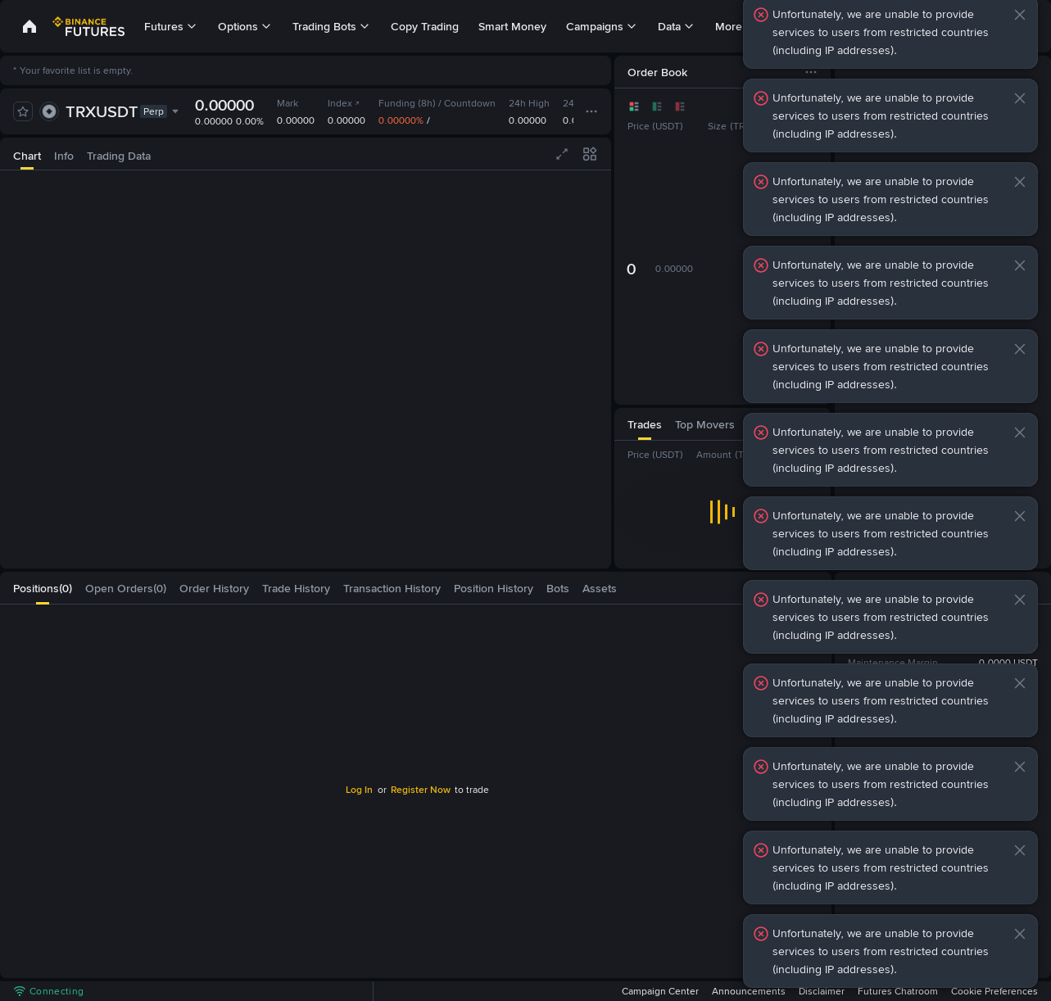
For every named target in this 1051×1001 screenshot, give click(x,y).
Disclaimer (822, 991)
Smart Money (512, 26)
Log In (359, 789)
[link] (29, 26)
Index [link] (344, 103)
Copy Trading (425, 26)
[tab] (27, 154)
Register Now (421, 789)
